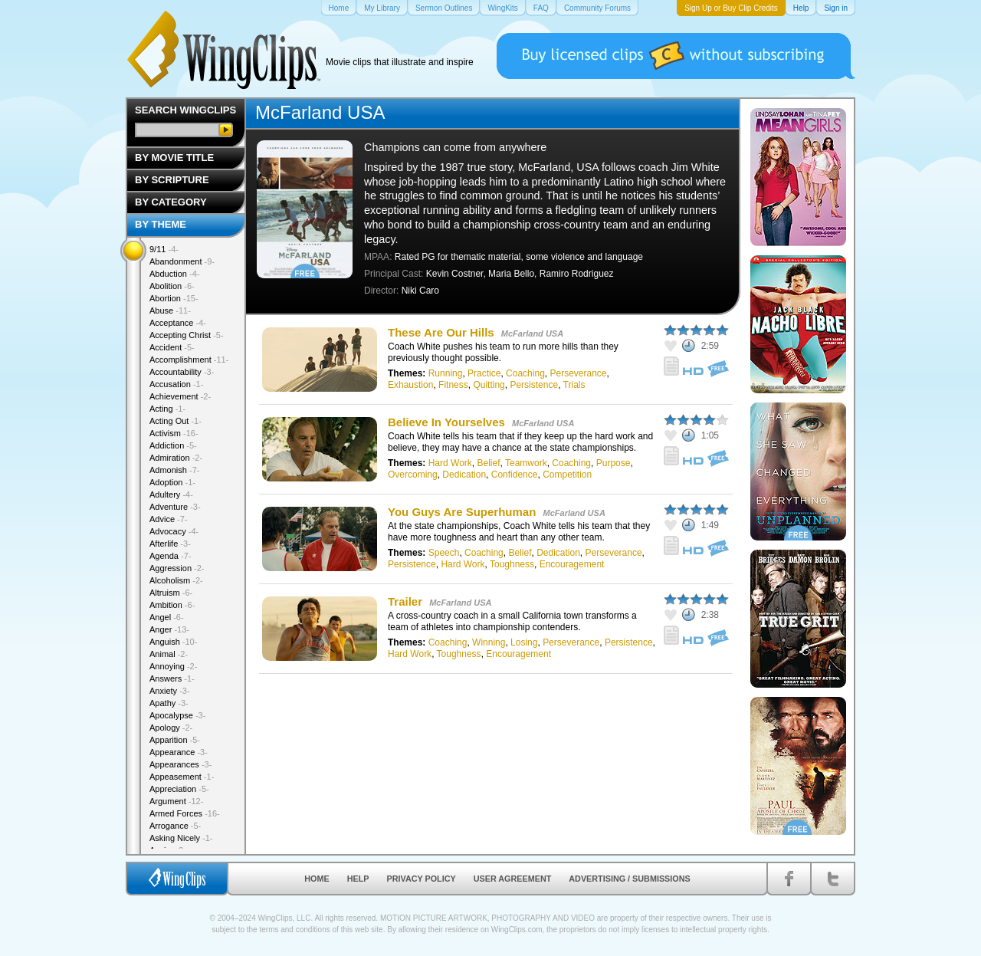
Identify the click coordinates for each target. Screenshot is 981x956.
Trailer (405, 601)
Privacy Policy (421, 878)
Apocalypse (177, 715)
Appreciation (179, 788)
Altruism (170, 592)
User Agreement (513, 878)
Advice (168, 519)
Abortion (173, 298)
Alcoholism (176, 580)
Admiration (175, 457)
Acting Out (175, 420)
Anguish (173, 641)
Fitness (453, 384)
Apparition (174, 739)
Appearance (178, 752)
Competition (567, 474)
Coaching (525, 373)
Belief (488, 463)
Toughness (512, 564)
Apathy (169, 703)
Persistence (534, 384)
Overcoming (413, 474)
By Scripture (172, 180)
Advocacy (173, 531)
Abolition (172, 286)
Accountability (181, 371)
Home (316, 878)
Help (358, 878)
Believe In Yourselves (448, 422)
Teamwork (526, 463)
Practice (484, 373)
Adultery (171, 494)
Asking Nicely (181, 838)
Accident (172, 347)
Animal (168, 654)
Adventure (175, 506)
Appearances (180, 764)
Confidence (514, 474)
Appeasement (181, 776)
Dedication (464, 474)
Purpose (613, 463)
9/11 (164, 249)
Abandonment (182, 261)
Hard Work (450, 463)
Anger (169, 629)
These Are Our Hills (442, 332)
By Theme (160, 224)
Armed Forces (184, 813)
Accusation (176, 384)
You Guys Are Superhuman (464, 511)
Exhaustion (410, 384)
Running (445, 373)
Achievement (180, 396)
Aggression (177, 568)
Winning (488, 642)
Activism (173, 433)
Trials (574, 384)
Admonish (174, 470)
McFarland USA (532, 333)
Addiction (173, 445)
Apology (170, 727)
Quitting (488, 384)
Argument (176, 801)
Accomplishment (188, 359)
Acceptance (177, 322)
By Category (171, 202)
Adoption (172, 482)
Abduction (174, 273)
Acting (167, 408)
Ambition (172, 604)
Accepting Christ (186, 335)
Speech (444, 552)
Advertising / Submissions (629, 878)
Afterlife (170, 543)
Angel (166, 617)
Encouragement (572, 564)
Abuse (170, 310)
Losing (523, 642)
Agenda (170, 555)
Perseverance (578, 373)
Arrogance (175, 825)
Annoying (173, 666)
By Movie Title (174, 157)
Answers (172, 678)
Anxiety (169, 690)
